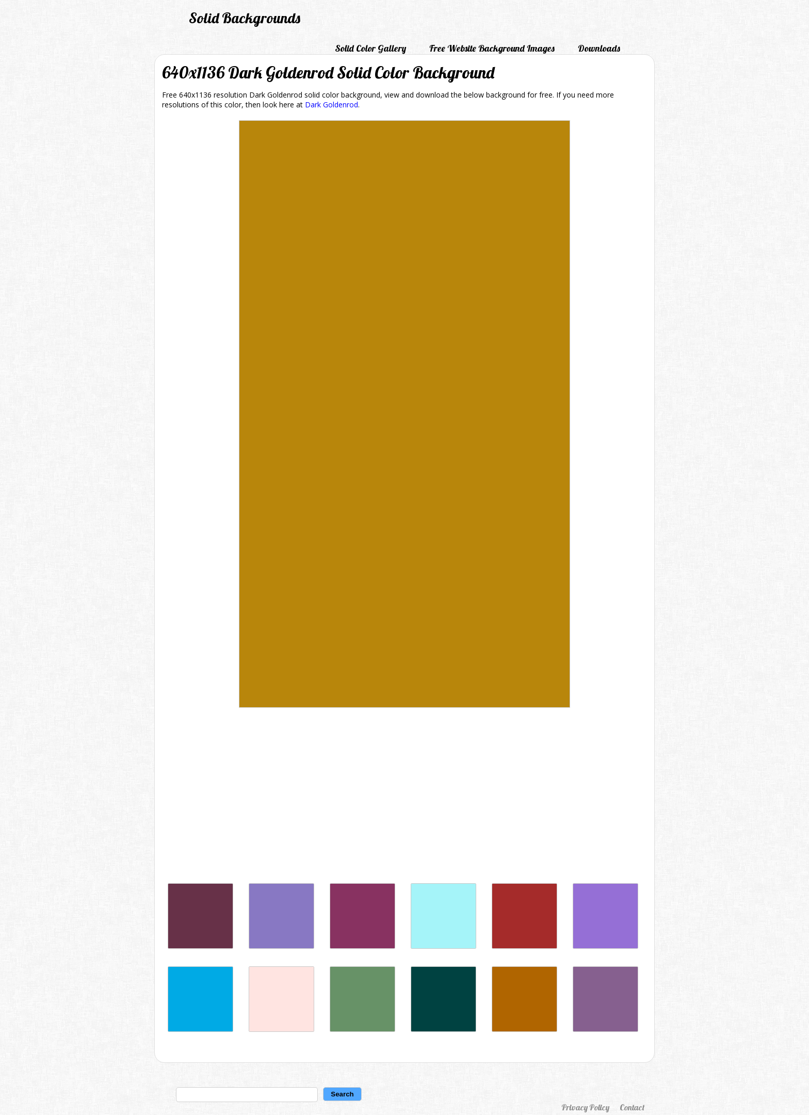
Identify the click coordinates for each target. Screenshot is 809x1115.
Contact (632, 1107)
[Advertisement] (404, 798)
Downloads (599, 48)
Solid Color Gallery (370, 48)
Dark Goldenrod (331, 104)
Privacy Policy (585, 1107)
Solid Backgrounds (244, 18)
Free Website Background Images (492, 48)
